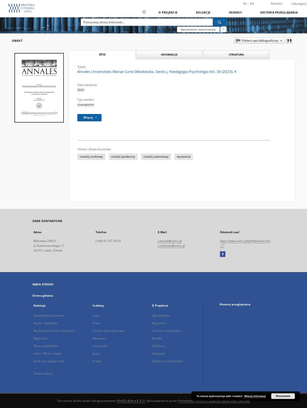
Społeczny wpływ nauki (48, 361)
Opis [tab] (102, 54)
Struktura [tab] (236, 54)
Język (96, 353)
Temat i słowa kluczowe (108, 331)
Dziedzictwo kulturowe (48, 315)
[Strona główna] (144, 12)
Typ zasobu (100, 346)
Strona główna (43, 296)
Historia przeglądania (279, 12)
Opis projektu (161, 315)
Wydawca (99, 338)
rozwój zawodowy (156, 157)
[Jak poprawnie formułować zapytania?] (223, 29)
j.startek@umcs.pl (170, 241)
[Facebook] (222, 254)
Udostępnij (299, 4)
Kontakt (157, 338)
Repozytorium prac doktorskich (54, 331)
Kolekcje (203, 12)
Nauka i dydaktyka (45, 323)
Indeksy (235, 12)
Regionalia (40, 338)
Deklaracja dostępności (167, 361)
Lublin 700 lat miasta (47, 353)
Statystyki (158, 353)
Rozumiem (283, 396)
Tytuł (96, 315)
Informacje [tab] (169, 54)
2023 (80, 90)
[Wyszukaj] (220, 22)
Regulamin (159, 323)
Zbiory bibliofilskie (45, 346)
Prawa (97, 361)
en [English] (252, 3)
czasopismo (85, 105)
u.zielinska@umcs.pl (171, 246)
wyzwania (184, 157)
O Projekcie (167, 12)
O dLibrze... (159, 346)
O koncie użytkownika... (167, 331)
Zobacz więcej (42, 373)
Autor (96, 323)
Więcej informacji (255, 396)
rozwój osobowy (91, 157)
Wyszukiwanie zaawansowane (198, 29)
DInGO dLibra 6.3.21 (131, 401)
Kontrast (277, 3)
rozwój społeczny (123, 157)
